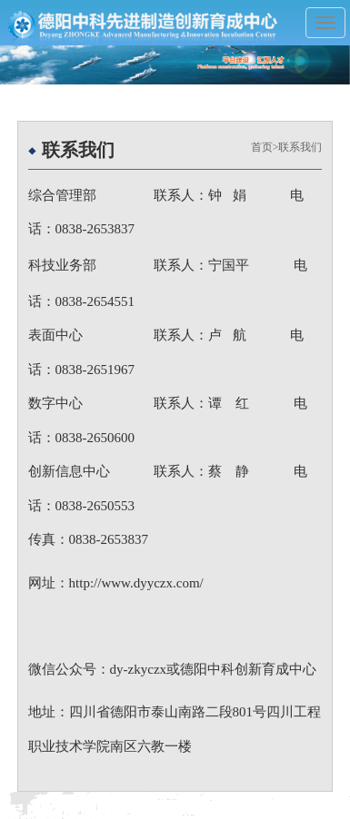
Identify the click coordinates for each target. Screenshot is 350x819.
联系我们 (300, 147)
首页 (262, 147)
